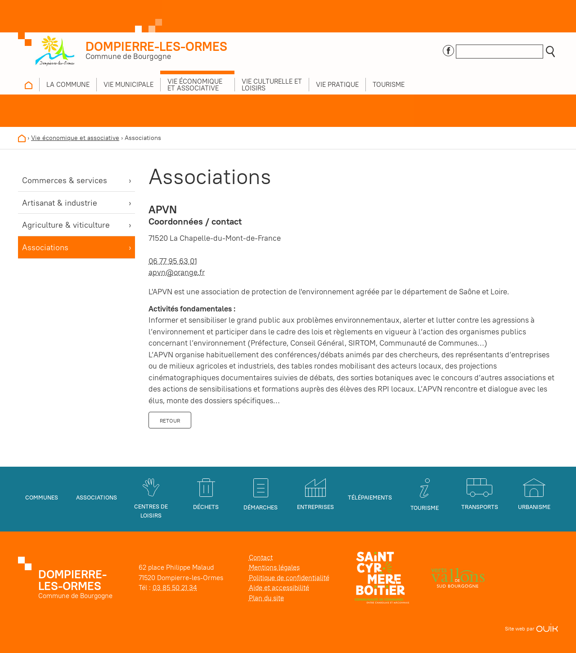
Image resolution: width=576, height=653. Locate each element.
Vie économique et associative (75, 138)
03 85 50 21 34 (175, 587)
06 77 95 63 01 (172, 261)
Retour (170, 420)
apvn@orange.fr (176, 272)
